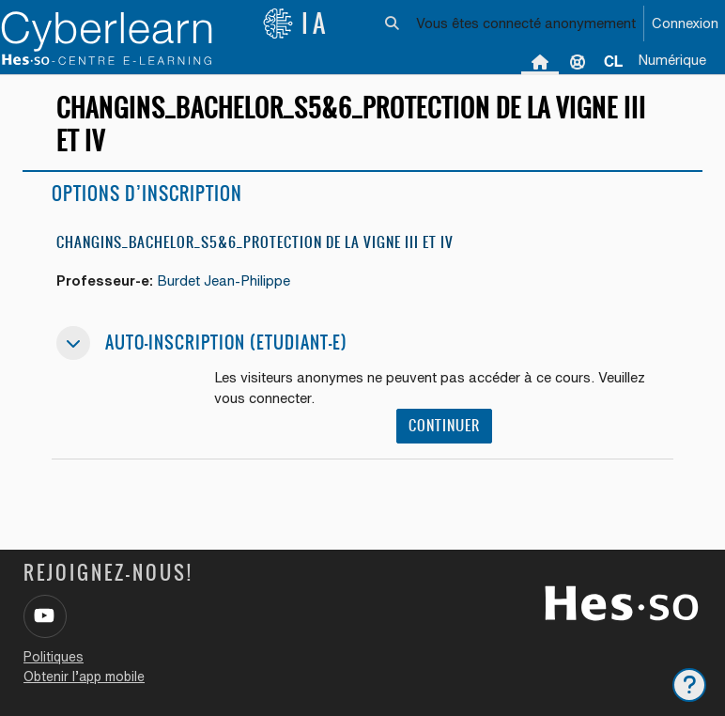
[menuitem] (613, 61)
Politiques (53, 656)
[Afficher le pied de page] (689, 685)
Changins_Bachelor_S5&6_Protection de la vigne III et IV (255, 242)
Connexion (685, 23)
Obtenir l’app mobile (84, 676)
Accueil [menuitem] (540, 61)
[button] (393, 23)
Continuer (444, 425)
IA (296, 23)
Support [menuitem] (577, 61)
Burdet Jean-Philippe (223, 280)
